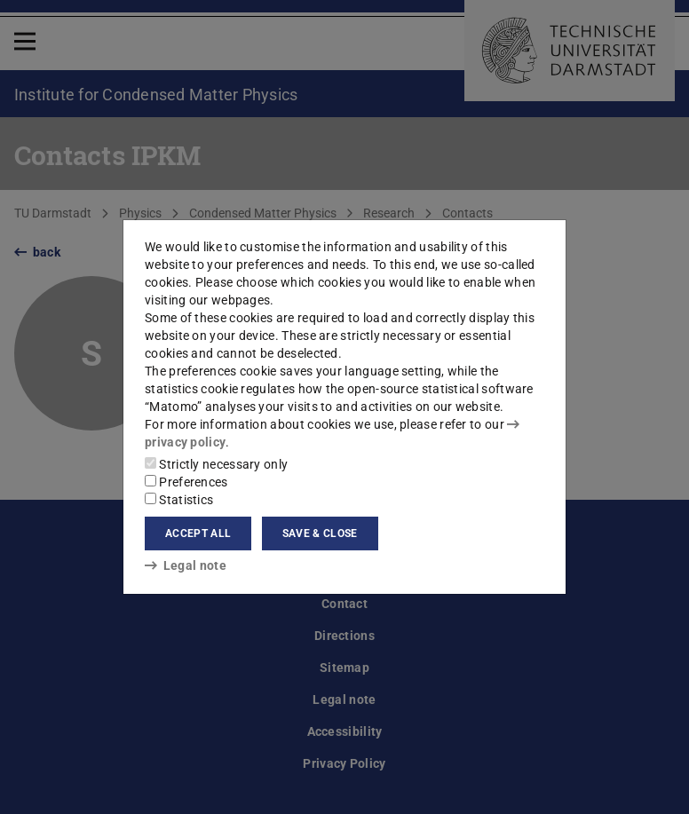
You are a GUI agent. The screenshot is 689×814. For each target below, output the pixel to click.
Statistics (179, 500)
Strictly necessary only (216, 464)
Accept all (198, 533)
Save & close (320, 533)
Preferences (186, 482)
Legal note (185, 565)
